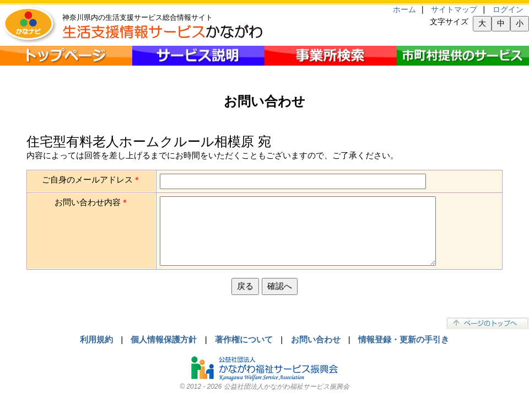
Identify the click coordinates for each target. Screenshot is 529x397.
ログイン (508, 9)
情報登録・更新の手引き (403, 339)
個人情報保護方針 (164, 339)
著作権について (244, 339)
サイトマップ (454, 9)
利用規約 (96, 339)
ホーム (404, 9)
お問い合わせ (316, 339)
